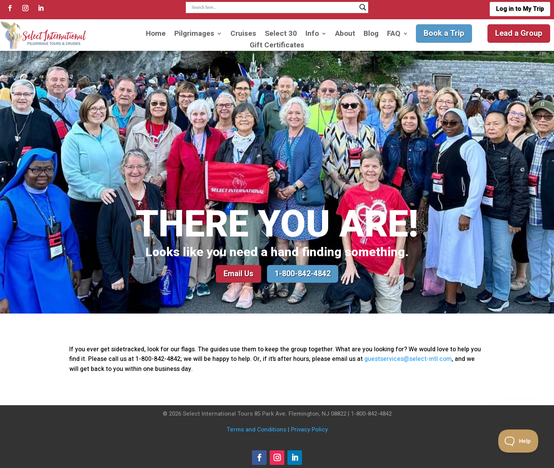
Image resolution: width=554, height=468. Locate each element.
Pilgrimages (194, 35)
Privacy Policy (309, 429)
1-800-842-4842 (302, 273)
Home (156, 35)
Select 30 (281, 35)
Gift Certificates (277, 46)
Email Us (239, 273)
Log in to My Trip (520, 8)
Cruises (243, 35)
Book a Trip (444, 33)
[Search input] (273, 7)
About (345, 35)
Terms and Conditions (256, 429)
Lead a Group (518, 33)
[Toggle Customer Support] (518, 441)
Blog (371, 35)
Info (312, 35)
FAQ (393, 35)
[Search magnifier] (362, 7)
